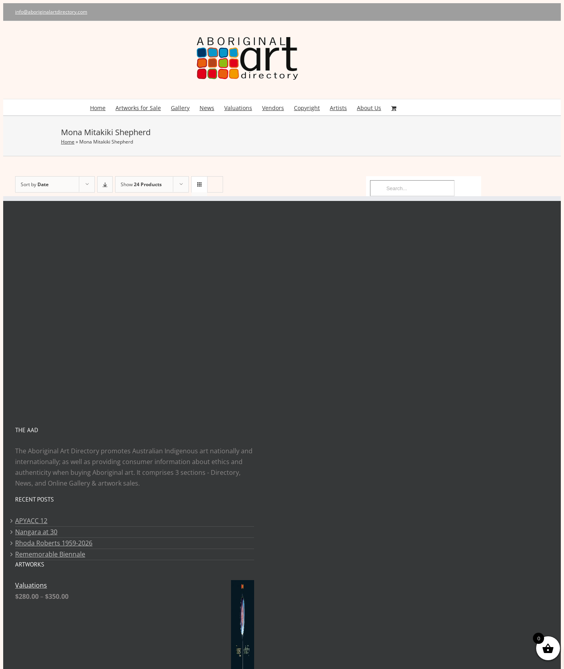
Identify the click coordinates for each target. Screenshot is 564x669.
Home (67, 141)
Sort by (35, 184)
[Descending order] (105, 184)
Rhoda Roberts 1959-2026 (53, 543)
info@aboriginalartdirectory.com (51, 11)
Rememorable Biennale (50, 554)
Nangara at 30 (36, 531)
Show (141, 184)
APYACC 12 (31, 520)
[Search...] (412, 188)
